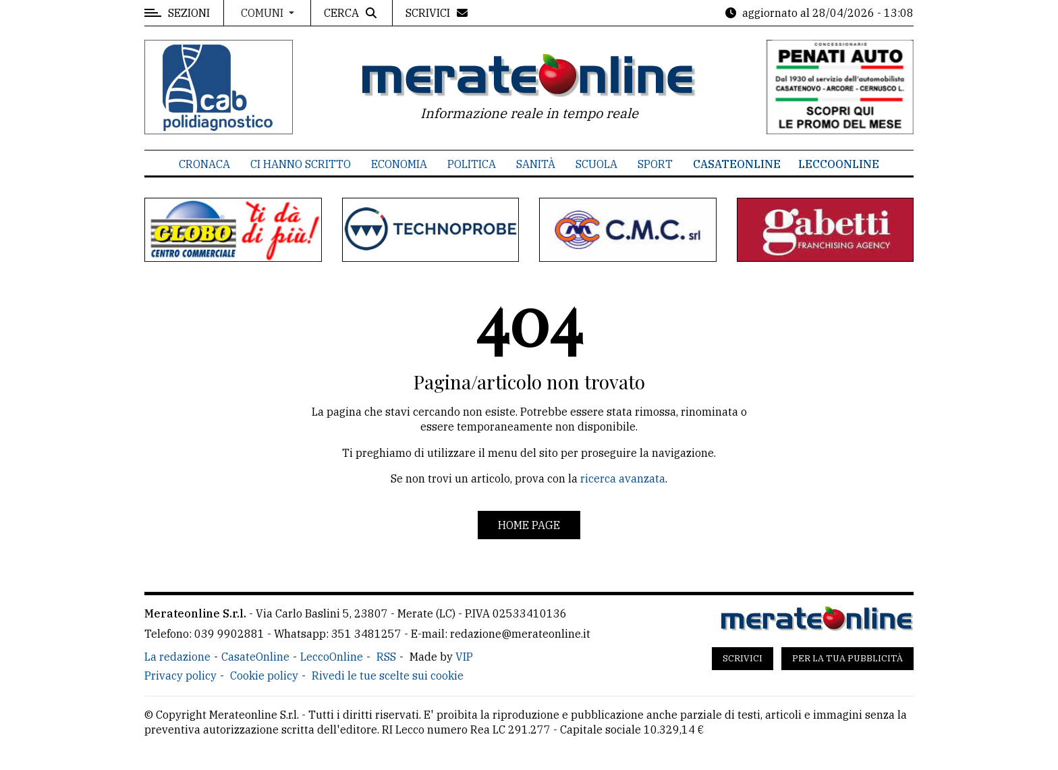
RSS (386, 656)
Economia (399, 164)
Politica (471, 164)
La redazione (177, 656)
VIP (464, 656)
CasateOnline (737, 164)
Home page (529, 525)
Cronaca (204, 164)
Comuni (263, 13)
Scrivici (742, 658)
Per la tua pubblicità (847, 658)
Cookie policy (264, 675)
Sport (655, 164)
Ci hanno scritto (300, 164)
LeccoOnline (838, 164)
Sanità (535, 164)
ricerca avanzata (622, 478)
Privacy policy (180, 675)
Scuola (596, 164)
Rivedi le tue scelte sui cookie (388, 675)
